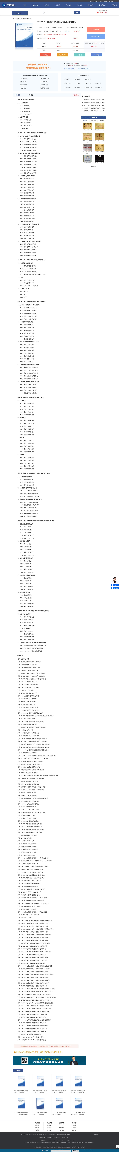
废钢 (21, 103)
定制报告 (76, 38)
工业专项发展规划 (96, 29)
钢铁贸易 (26, 179)
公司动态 (102, 120)
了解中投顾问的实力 (75, 1142)
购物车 (90, 1)
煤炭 (38, 775)
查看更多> (93, 167)
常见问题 (49, 1127)
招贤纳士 (35, 1134)
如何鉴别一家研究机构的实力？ (87, 1142)
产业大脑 (79, 5)
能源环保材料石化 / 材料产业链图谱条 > (35, 75)
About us (68, 1134)
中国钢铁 (26, 156)
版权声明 (76, 31)
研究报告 (18, 19)
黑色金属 (23, 775)
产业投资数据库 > (83, 75)
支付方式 (61, 1125)
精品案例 (114, 5)
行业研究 (35, 5)
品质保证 (74, 1127)
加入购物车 (62, 55)
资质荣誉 (85, 120)
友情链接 (49, 1134)
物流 (27, 201)
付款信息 (95, 1)
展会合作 (45, 1134)
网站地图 (25, 1134)
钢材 (37, 696)
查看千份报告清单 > (69, 69)
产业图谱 (57, 5)
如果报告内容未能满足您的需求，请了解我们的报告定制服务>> (38, 1052)
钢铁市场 (28, 150)
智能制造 (32, 367)
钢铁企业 (34, 676)
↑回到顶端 (96, 1134)
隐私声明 (64, 1134)
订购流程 (49, 1125)
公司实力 (37, 1127)
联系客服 (49, 1130)
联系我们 (106, 1)
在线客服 (96, 55)
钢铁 (25, 201)
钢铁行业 (28, 139)
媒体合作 (93, 120)
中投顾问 (30, 1142)
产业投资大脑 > (95, 36)
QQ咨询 (79, 55)
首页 (25, 5)
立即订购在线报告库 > (84, 69)
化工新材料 (24, 19)
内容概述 (30, 95)
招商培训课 (102, 5)
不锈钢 (22, 476)
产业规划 (46, 5)
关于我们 (111, 1)
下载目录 (66, 31)
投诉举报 (74, 1130)
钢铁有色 (29, 19)
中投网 (100, 1)
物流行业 (28, 733)
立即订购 (45, 55)
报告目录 (17, 95)
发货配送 (61, 1127)
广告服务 (40, 1134)
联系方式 (54, 1134)
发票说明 (61, 1130)
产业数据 (68, 5)
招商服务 (90, 5)
